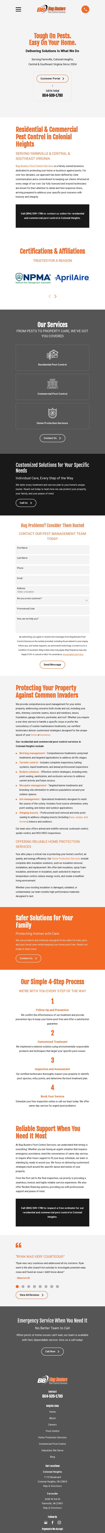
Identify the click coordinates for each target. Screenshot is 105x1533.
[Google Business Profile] (45, 1522)
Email (19, 578)
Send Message (52, 664)
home (34, 734)
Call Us (26, 502)
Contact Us (52, 438)
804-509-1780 (52, 95)
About (52, 1418)
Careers (52, 1424)
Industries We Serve (52, 1450)
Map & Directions (52, 1486)
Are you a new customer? (29, 598)
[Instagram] (59, 1522)
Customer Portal (52, 78)
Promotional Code (26, 608)
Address (21, 588)
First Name (22, 548)
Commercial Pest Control (52, 1443)
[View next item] (55, 296)
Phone (20, 568)
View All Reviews (32, 1295)
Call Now (52, 1351)
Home (52, 1411)
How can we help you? (27, 619)
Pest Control (52, 1431)
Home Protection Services (66, 858)
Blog (52, 1456)
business (45, 734)
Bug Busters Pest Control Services (35, 166)
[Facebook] (52, 1522)
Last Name (22, 558)
